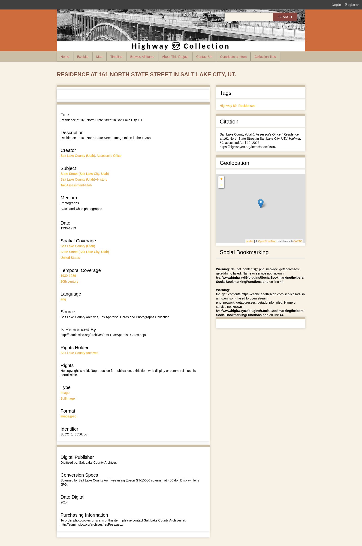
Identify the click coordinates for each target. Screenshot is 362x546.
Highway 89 (228, 106)
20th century (69, 281)
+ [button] (221, 179)
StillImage (67, 398)
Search (285, 17)
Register (352, 4)
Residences (246, 106)
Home (64, 57)
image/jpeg (68, 416)
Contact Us (204, 57)
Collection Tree (265, 57)
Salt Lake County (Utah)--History (83, 179)
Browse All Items (142, 57)
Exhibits (82, 57)
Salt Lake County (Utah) (77, 246)
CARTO (297, 241)
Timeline (116, 57)
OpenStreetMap (267, 241)
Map (99, 57)
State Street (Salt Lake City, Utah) (84, 174)
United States (70, 257)
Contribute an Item (233, 57)
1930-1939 (68, 276)
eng (63, 299)
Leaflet (249, 241)
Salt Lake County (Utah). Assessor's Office (90, 155)
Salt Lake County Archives (79, 353)
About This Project (175, 57)
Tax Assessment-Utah (76, 185)
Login (336, 4)
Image (64, 393)
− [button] (221, 185)
